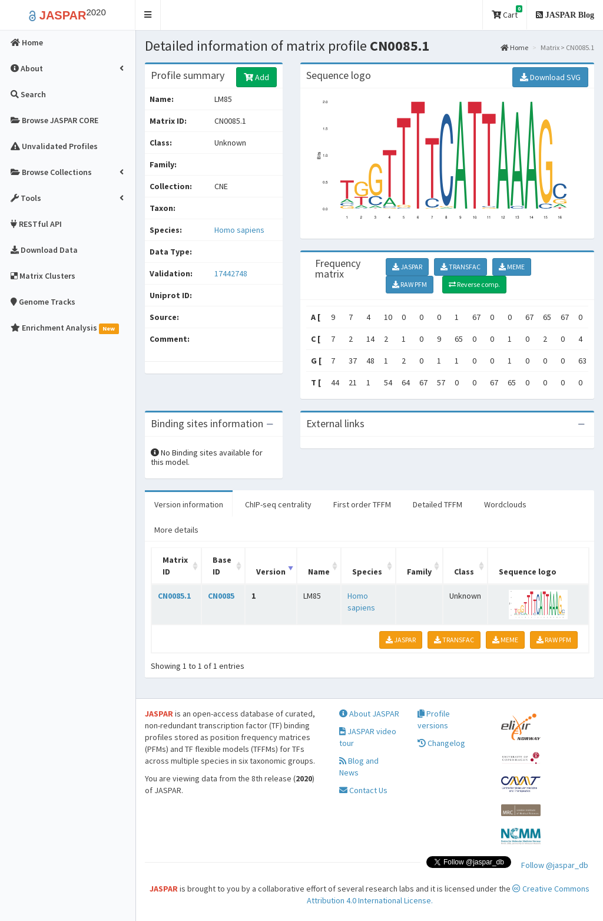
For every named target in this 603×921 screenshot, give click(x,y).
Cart (507, 12)
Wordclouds (505, 504)
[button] (148, 15)
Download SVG (550, 77)
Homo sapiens (239, 230)
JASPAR (407, 266)
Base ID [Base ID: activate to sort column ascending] (222, 565)
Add (256, 77)
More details (176, 529)
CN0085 (221, 595)
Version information (188, 504)
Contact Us (363, 790)
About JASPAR (369, 713)
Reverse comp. (474, 284)
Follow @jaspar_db (554, 865)
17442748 (230, 273)
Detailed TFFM (437, 504)
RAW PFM (409, 284)
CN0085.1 (174, 595)
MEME (512, 266)
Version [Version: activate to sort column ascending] (271, 571)
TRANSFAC (460, 266)
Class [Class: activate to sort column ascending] (464, 571)
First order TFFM (362, 504)
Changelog (441, 743)
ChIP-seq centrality (278, 504)
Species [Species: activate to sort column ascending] (367, 571)
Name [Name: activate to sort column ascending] (319, 571)
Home (514, 47)
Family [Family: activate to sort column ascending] (419, 571)
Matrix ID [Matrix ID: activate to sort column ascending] (175, 565)
